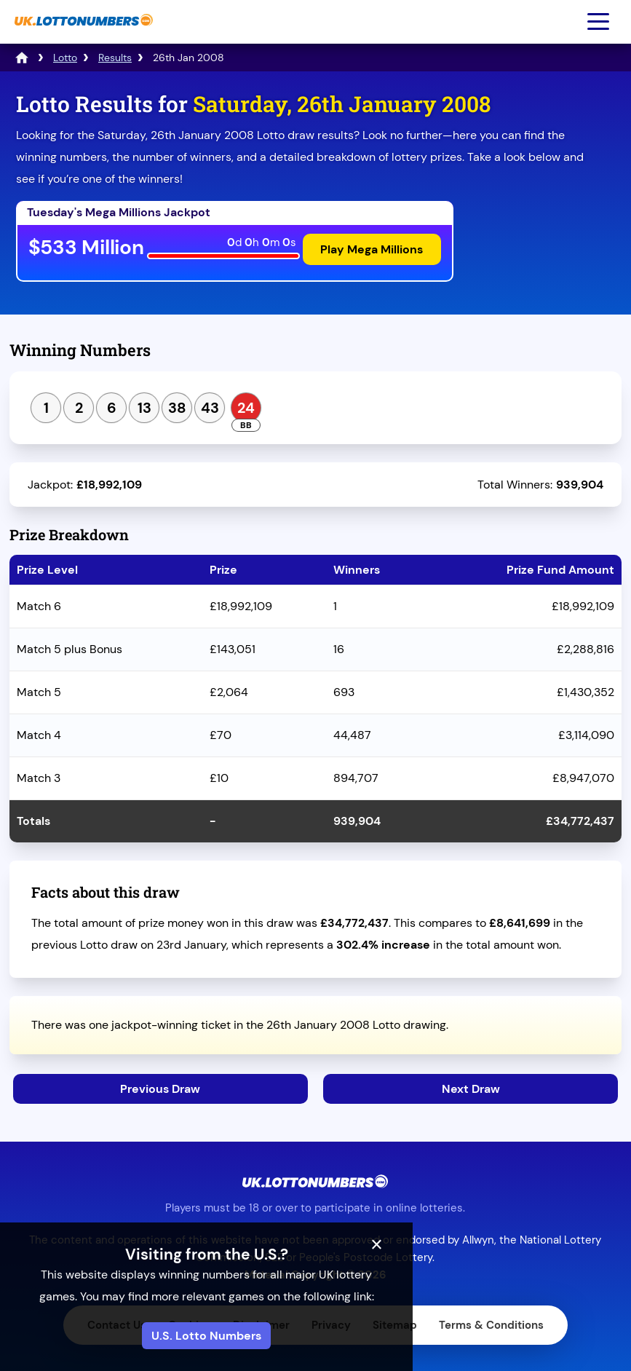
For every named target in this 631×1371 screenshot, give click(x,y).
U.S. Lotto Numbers (315, 1335)
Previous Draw (159, 1087)
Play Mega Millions (371, 250)
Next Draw (471, 1087)
